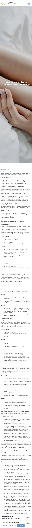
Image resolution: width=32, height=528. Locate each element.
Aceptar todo (21, 525)
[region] (13, 521)
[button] (29, 4)
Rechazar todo (13, 525)
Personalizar (5, 525)
